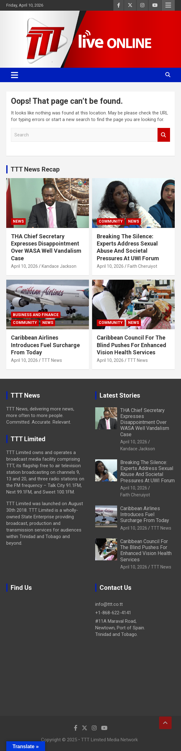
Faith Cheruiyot (142, 266)
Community (111, 221)
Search (164, 135)
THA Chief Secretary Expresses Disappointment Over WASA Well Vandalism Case (144, 422)
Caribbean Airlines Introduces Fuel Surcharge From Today (45, 345)
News (18, 221)
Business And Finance (36, 315)
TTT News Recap (35, 169)
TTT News (52, 360)
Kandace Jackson (59, 266)
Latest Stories (120, 395)
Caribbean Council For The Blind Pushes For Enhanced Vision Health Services (131, 345)
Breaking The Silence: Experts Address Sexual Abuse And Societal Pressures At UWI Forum (147, 471)
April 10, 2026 (24, 266)
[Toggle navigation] (14, 75)
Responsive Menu (168, 5)
